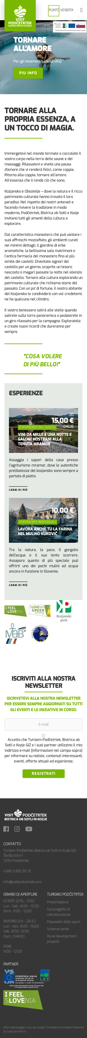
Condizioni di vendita (59, 1027)
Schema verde (58, 929)
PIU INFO (28, 73)
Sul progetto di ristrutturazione (58, 912)
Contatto (12, 844)
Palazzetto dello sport (63, 922)
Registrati (43, 773)
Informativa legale (14, 1027)
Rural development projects (61, 939)
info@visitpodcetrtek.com (22, 882)
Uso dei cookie (36, 1027)
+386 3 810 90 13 (17, 871)
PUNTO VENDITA (61, 10)
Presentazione (57, 902)
